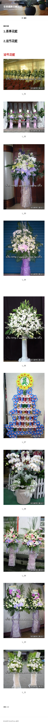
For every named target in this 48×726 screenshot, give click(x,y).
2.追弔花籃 (10, 41)
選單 (24, 18)
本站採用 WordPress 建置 (11, 721)
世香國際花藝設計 (12, 6)
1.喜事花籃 (10, 31)
